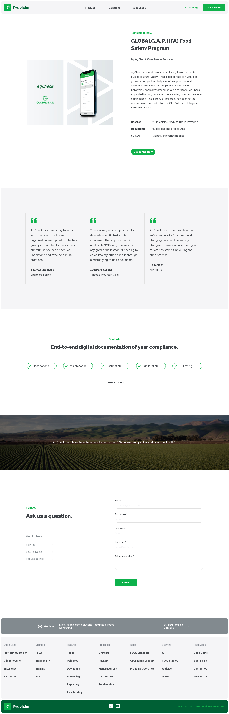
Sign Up (30, 545)
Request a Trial (35, 558)
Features (71, 644)
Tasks (70, 652)
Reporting (73, 684)
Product (90, 7)
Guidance (72, 660)
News (165, 676)
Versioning (73, 676)
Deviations (73, 668)
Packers (104, 660)
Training (40, 668)
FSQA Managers (140, 652)
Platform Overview (15, 652)
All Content (11, 676)
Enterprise (10, 668)
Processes (104, 644)
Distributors (106, 676)
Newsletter (200, 676)
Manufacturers (108, 668)
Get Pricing (200, 660)
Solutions (114, 7)
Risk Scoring (74, 692)
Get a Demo (201, 652)
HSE (37, 676)
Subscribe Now (143, 151)
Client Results (12, 660)
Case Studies (170, 660)
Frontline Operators (142, 668)
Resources (139, 7)
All (163, 652)
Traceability (42, 660)
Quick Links (10, 644)
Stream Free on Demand (173, 626)
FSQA (38, 652)
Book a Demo (34, 551)
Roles (133, 644)
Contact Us (200, 668)
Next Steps (200, 644)
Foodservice (106, 684)
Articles (167, 668)
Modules (40, 644)
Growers (104, 652)
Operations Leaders (142, 660)
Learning (166, 644)
